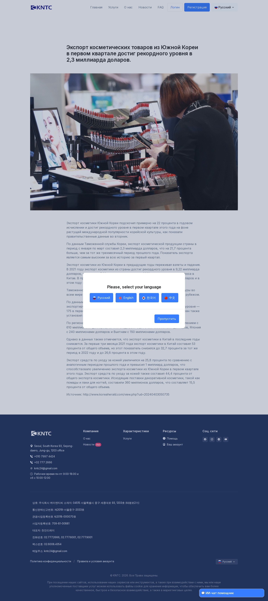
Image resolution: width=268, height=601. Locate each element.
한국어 (149, 298)
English (126, 298)
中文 (170, 298)
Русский (101, 298)
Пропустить (167, 319)
